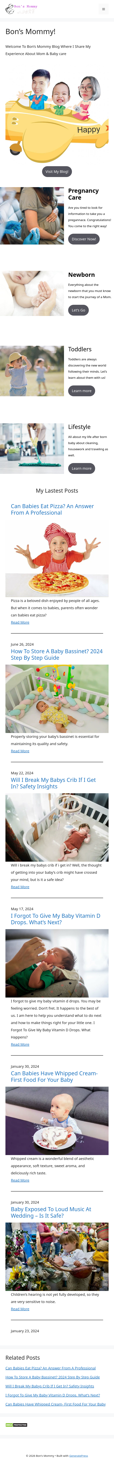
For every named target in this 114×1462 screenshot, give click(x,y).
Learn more (82, 390)
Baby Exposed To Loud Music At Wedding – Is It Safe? (51, 1212)
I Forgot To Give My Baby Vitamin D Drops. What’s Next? (55, 919)
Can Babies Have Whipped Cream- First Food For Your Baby (54, 1076)
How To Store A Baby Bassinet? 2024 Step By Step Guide (57, 654)
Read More (20, 622)
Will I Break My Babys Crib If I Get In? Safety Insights (53, 783)
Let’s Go (78, 310)
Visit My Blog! (57, 171)
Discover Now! (84, 239)
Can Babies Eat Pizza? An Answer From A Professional (52, 509)
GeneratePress (78, 1455)
